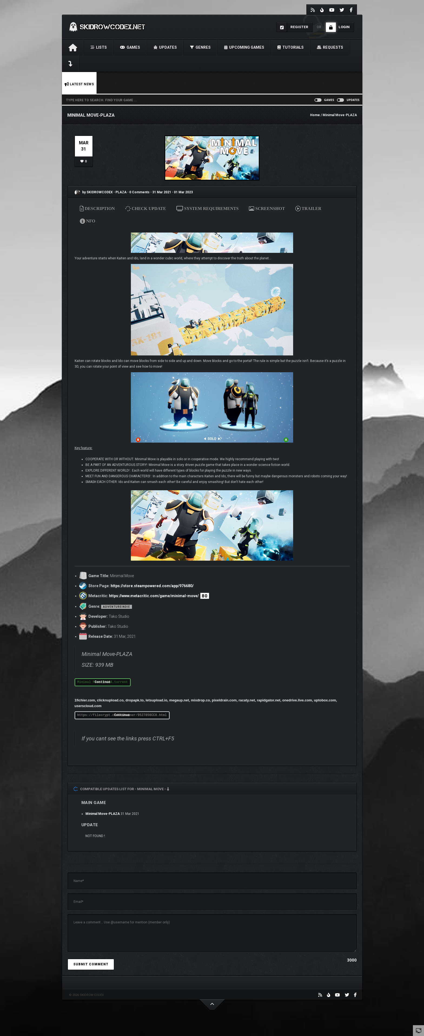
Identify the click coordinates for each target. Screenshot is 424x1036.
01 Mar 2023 (183, 192)
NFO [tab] (87, 221)
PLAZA (121, 192)
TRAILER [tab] (308, 208)
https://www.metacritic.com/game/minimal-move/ (154, 596)
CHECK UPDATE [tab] (146, 208)
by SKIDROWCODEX (94, 192)
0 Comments (139, 192)
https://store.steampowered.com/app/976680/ (152, 586)
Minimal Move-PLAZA (102, 814)
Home (315, 115)
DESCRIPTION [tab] (97, 208)
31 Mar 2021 (161, 192)
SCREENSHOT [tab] (267, 208)
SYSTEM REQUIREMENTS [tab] (207, 208)
